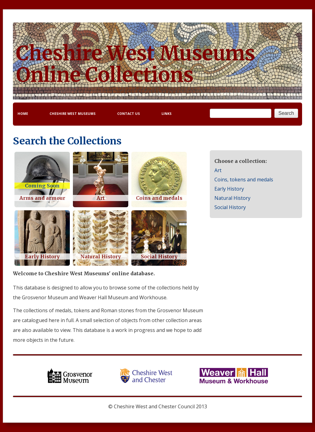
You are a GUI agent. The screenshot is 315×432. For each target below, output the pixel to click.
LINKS (166, 113)
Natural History (232, 198)
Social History (230, 207)
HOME (23, 113)
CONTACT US (128, 113)
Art (217, 170)
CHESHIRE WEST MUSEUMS (73, 113)
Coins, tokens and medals (243, 179)
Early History (229, 188)
